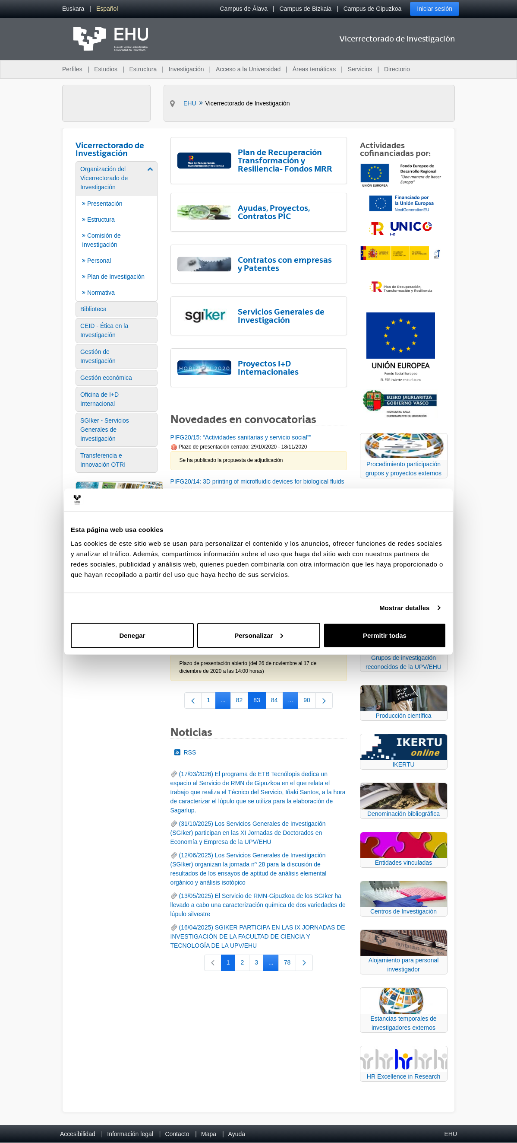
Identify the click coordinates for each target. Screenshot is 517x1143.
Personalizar (258, 635)
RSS (185, 752)
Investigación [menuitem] (186, 69)
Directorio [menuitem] (397, 69)
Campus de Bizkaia (306, 8)
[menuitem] (73, 9)
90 (309, 702)
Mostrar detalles (404, 607)
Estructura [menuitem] (143, 69)
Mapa (208, 1133)
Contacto (177, 1133)
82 (242, 702)
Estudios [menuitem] (105, 69)
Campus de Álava (244, 8)
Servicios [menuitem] (360, 69)
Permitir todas (385, 635)
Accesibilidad (77, 1133)
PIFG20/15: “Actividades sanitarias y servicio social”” (241, 437)
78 (290, 964)
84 (277, 702)
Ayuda (236, 1133)
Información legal (130, 1133)
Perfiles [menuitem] (72, 69)
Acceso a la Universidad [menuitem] (248, 69)
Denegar (132, 635)
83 (259, 702)
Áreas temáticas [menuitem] (314, 69)
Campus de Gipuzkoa (373, 8)
